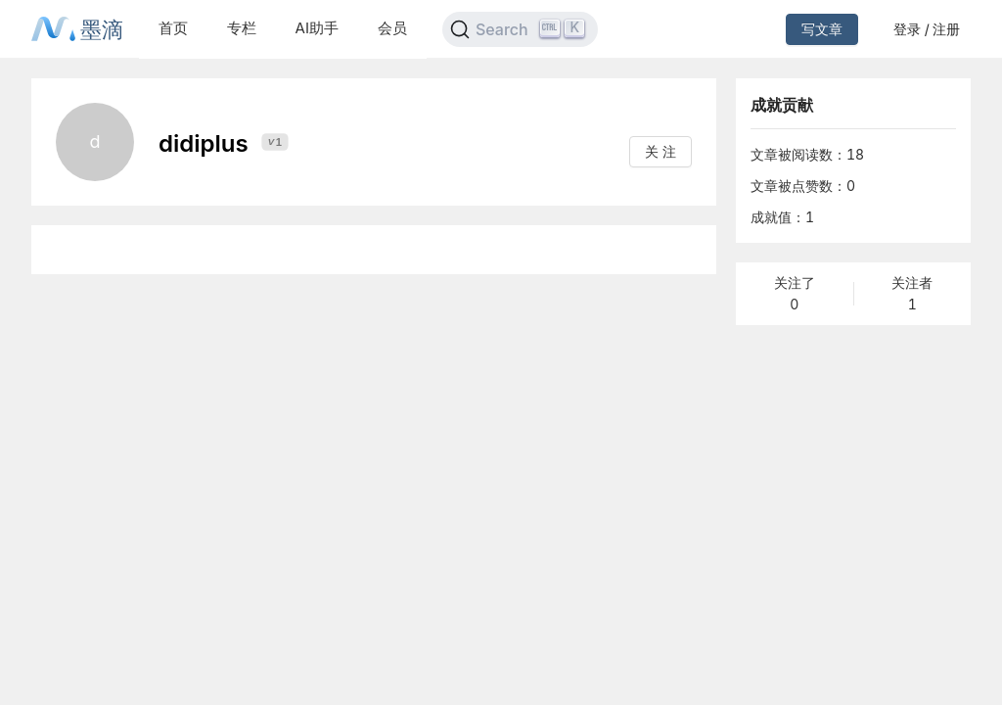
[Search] (520, 29)
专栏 (241, 28)
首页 (173, 28)
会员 (392, 28)
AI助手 (317, 28)
